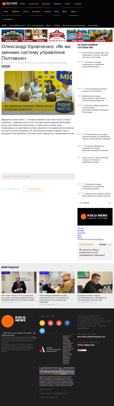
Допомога (36, 11)
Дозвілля (46, 4)
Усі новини (84, 203)
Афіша (73, 11)
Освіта (25, 11)
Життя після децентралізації (74, 25)
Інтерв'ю (47, 11)
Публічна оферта (48, 397)
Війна (48, 25)
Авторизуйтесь (33, 189)
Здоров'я (15, 11)
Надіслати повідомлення (53, 393)
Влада (22, 4)
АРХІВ (3, 25)
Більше (103, 244)
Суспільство (34, 4)
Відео (65, 11)
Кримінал (57, 4)
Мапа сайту (45, 389)
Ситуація (77, 4)
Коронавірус (93, 25)
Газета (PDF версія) (17, 25)
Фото (57, 11)
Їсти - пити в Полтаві (35, 25)
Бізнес (67, 4)
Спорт (5, 11)
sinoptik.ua (99, 239)
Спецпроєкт (8, 19)
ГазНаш (57, 25)
